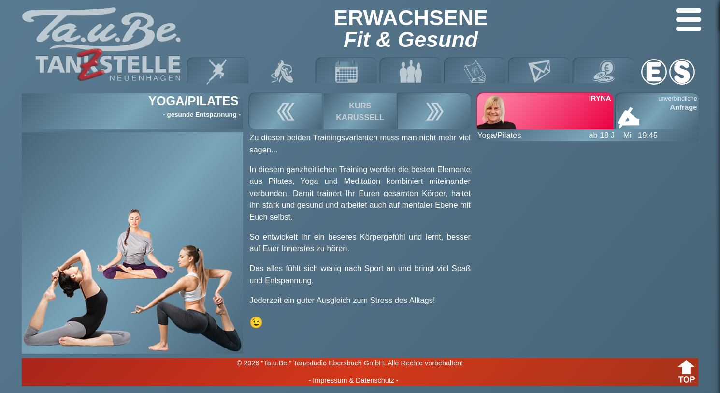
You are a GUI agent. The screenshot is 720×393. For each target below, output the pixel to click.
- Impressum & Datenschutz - (353, 380)
